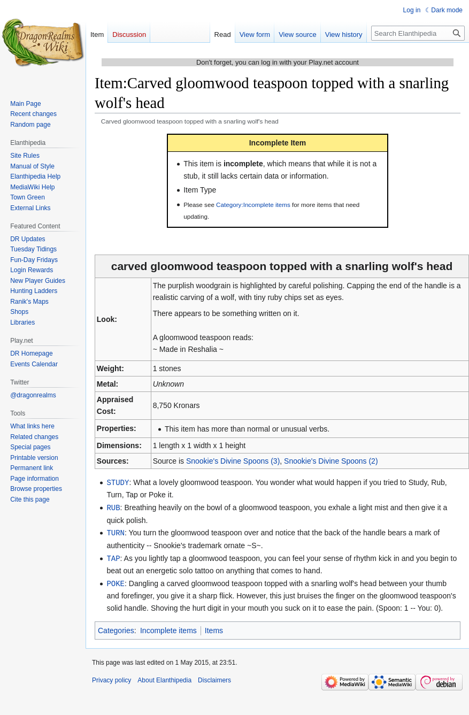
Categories (116, 628)
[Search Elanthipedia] (418, 33)
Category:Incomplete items (253, 204)
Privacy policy (111, 677)
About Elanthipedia (164, 677)
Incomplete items (168, 628)
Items (214, 628)
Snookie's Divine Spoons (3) (233, 461)
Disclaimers (214, 677)
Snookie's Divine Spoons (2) (331, 461)
